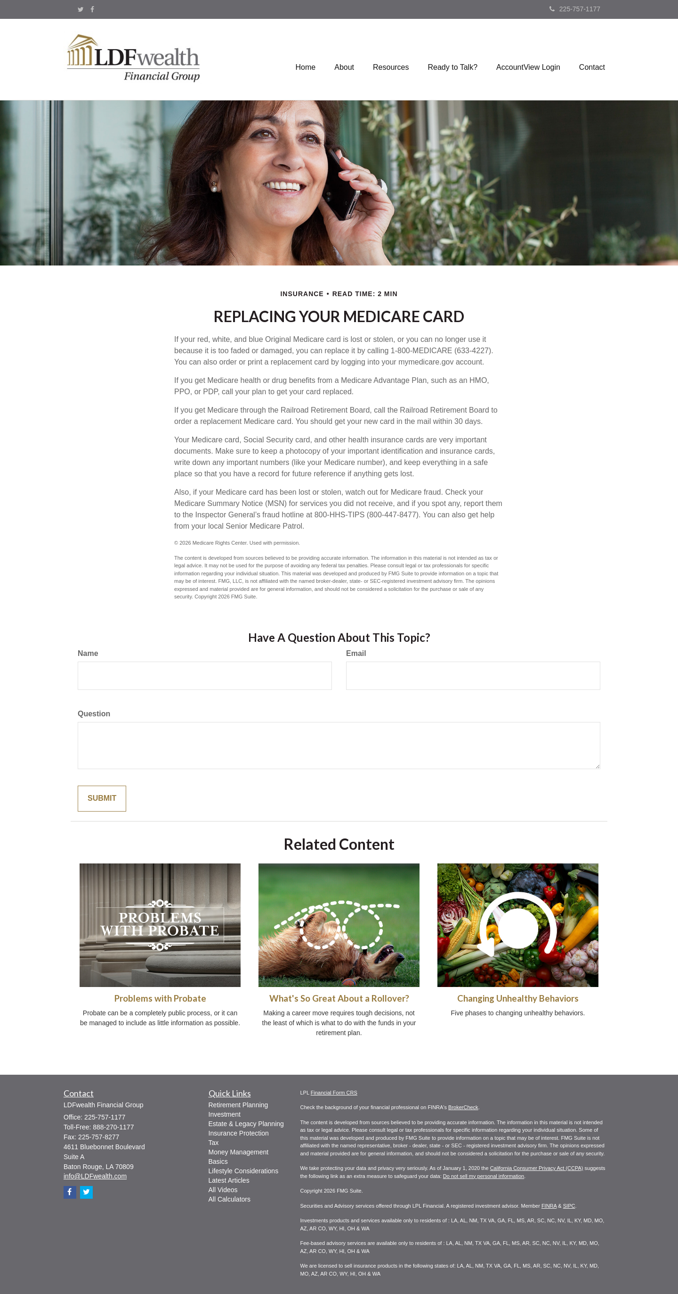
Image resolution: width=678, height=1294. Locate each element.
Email (356, 653)
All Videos (223, 1190)
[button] (344, 59)
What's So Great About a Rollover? (339, 998)
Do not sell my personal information (483, 1176)
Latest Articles (229, 1180)
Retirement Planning (238, 1105)
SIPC (569, 1206)
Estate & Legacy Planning (246, 1124)
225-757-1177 (574, 9)
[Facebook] (92, 9)
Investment (225, 1114)
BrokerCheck (463, 1107)
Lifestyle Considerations (244, 1171)
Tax (214, 1142)
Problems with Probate (160, 998)
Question (94, 714)
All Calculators (229, 1199)
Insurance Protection (239, 1133)
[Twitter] (81, 9)
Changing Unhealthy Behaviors (518, 998)
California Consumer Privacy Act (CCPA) (536, 1168)
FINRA (549, 1206)
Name (88, 653)
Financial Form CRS (334, 1092)
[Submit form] (102, 799)
